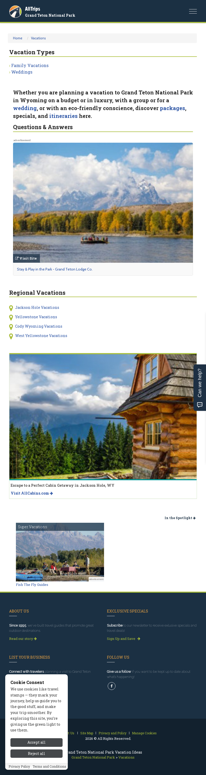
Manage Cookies (144, 733)
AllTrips (32, 9)
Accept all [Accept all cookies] (36, 742)
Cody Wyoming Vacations (38, 326)
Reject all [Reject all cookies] (36, 753)
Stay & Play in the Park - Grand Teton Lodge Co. (55, 269)
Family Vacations (30, 65)
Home (17, 38)
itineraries (63, 115)
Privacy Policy (19, 766)
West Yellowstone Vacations (41, 335)
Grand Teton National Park (50, 15)
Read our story (23, 638)
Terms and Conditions (49, 766)
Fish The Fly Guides (32, 584)
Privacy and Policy (112, 733)
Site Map (86, 733)
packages (172, 108)
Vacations (38, 38)
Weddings (21, 72)
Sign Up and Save (123, 638)
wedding (25, 108)
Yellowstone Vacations (36, 316)
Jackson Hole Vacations (37, 307)
